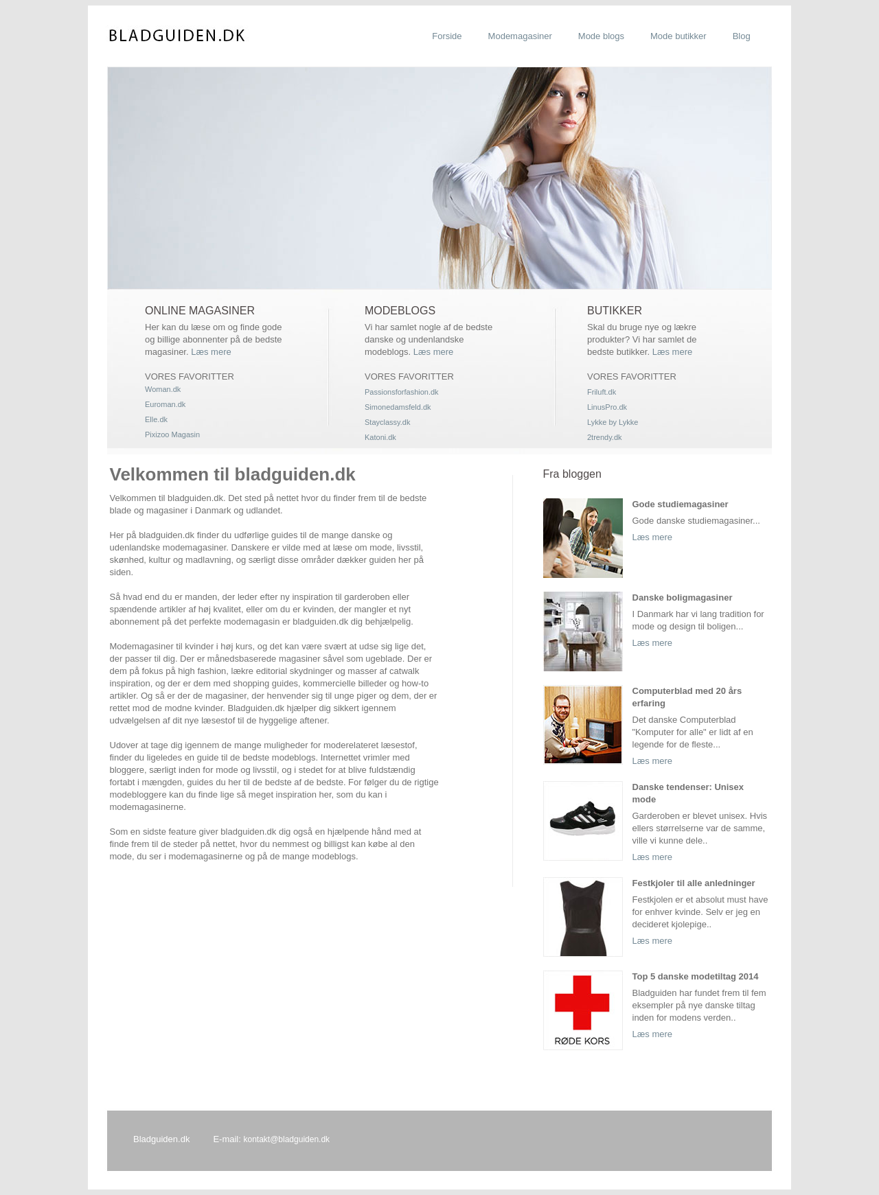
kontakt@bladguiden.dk (286, 1139)
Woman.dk (163, 389)
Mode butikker (678, 36)
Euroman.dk (165, 404)
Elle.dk (156, 419)
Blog (742, 36)
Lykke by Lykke (612, 422)
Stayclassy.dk (387, 422)
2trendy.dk (604, 437)
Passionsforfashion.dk (402, 392)
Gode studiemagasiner (680, 504)
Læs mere (211, 352)
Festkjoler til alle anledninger (693, 883)
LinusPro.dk (607, 407)
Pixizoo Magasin (172, 434)
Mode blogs (601, 36)
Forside (446, 36)
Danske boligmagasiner (682, 597)
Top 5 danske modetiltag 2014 (695, 976)
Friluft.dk (601, 392)
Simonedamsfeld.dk (398, 407)
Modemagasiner (520, 36)
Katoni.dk (380, 437)
